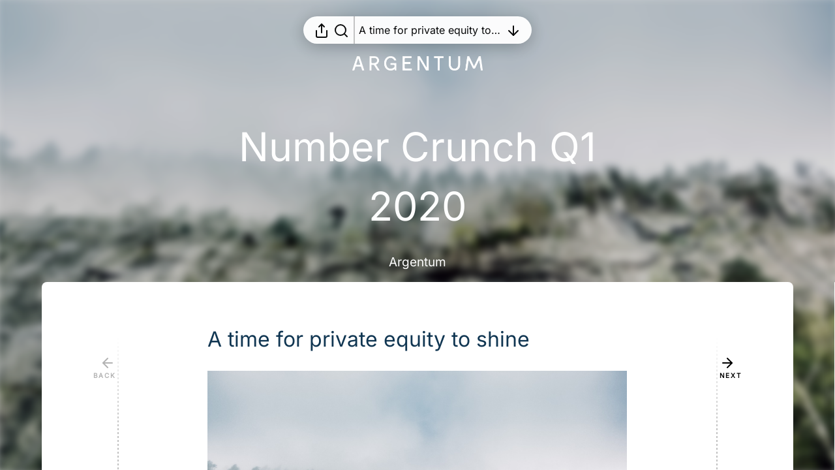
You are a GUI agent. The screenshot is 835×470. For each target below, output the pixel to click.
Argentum (417, 262)
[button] (379, 339)
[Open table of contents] (430, 30)
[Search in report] (341, 30)
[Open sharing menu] (321, 30)
